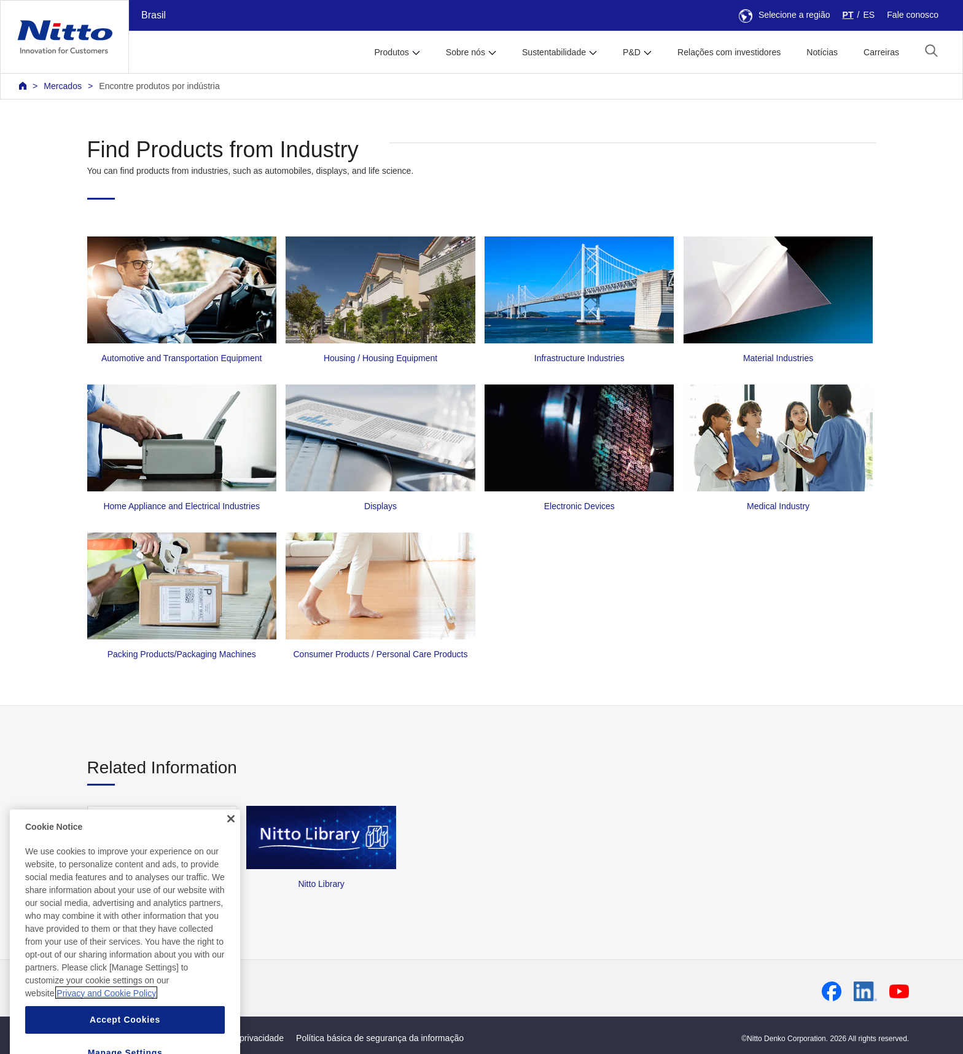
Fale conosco (912, 15)
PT (848, 15)
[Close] (230, 845)
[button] (931, 50)
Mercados (63, 86)
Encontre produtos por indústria (159, 86)
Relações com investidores (729, 52)
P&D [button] (632, 52)
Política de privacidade (240, 1038)
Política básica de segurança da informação (380, 1038)
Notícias (822, 52)
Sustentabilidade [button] (554, 52)
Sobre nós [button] (465, 52)
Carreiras (881, 52)
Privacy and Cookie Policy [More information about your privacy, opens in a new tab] (106, 1020)
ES (869, 15)
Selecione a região (784, 15)
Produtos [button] (391, 52)
